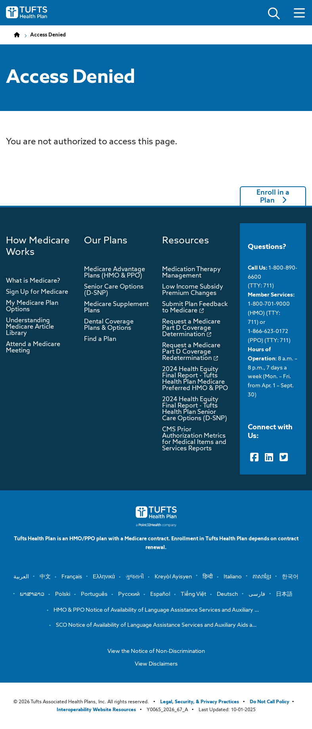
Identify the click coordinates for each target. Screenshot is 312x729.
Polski (62, 594)
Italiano (233, 577)
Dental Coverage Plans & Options (109, 325)
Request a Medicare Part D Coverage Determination (191, 328)
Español (160, 594)
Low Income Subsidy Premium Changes (192, 290)
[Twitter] (283, 457)
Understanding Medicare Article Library (30, 327)
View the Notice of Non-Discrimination (156, 651)
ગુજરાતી (135, 577)
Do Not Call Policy (269, 702)
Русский (129, 594)
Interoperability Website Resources (96, 710)
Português (94, 594)
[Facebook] (254, 457)
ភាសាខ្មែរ (262, 577)
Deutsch (227, 594)
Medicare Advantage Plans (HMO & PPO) (114, 272)
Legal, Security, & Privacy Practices (199, 702)
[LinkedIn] (269, 457)
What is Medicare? (33, 281)
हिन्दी (208, 577)
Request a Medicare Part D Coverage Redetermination (191, 352)
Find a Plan (100, 339)
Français (71, 577)
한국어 (290, 577)
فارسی (257, 594)
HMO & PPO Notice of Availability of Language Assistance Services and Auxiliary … (156, 610)
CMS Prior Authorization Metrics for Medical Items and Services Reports (194, 439)
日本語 (284, 594)
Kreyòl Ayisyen (173, 577)
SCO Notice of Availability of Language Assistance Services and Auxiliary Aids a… (156, 625)
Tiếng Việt (193, 594)
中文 (45, 577)
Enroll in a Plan (272, 196)
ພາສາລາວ (32, 594)
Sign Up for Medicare (37, 292)
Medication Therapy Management (191, 272)
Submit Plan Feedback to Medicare (195, 307)
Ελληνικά (104, 577)
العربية (21, 577)
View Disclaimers (156, 664)
